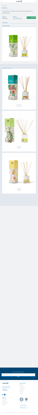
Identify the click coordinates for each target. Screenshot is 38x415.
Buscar (18, 376)
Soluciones (21, 386)
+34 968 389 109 (4, 390)
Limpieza (3, 404)
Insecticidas (4, 400)
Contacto (21, 393)
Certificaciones (22, 388)
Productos (21, 391)
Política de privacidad (32, 412)
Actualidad (21, 390)
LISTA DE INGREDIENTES (17, 18)
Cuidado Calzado (5, 402)
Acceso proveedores (23, 405)
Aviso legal (21, 412)
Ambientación (4, 399)
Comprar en (31, 17)
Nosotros (21, 384)
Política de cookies (26, 412)
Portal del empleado (23, 407)
